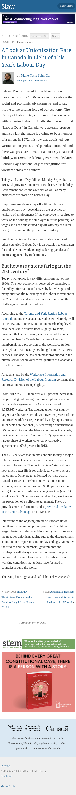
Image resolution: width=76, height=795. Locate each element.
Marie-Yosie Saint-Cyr (35, 75)
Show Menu (66, 5)
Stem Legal (6, 776)
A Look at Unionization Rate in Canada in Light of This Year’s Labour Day (36, 57)
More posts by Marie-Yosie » (32, 80)
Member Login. (8, 786)
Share (55, 36)
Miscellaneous (25, 41)
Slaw (8, 6)
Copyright (5, 765)
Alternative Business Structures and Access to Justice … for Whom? (60, 597)
